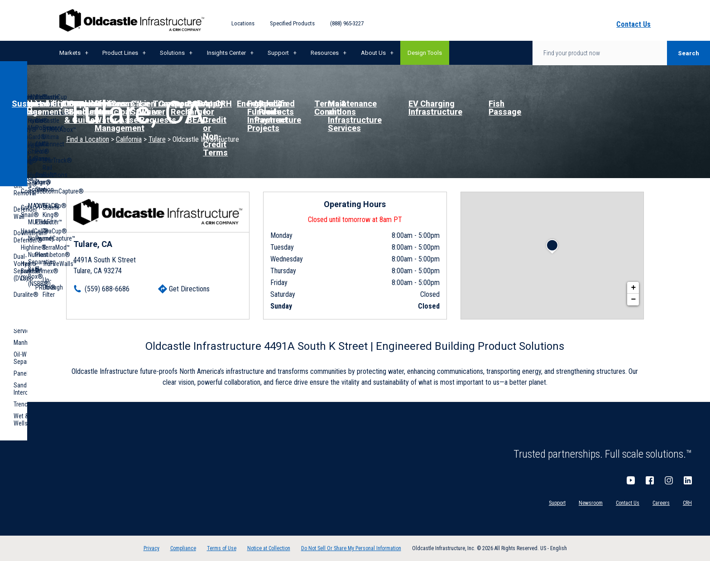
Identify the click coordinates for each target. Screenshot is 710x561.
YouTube (631, 480)
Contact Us (627, 503)
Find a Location (87, 139)
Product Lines (120, 52)
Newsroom (591, 503)
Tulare (157, 139)
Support (278, 52)
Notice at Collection (268, 548)
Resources (325, 52)
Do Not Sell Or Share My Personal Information (351, 548)
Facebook (650, 480)
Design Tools (425, 52)
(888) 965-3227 (347, 23)
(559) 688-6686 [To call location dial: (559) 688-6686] (107, 289)
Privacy (151, 548)
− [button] (633, 299)
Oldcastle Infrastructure (131, 20)
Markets (70, 52)
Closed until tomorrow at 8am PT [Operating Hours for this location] (355, 219)
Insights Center (226, 52)
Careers (661, 503)
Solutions (172, 52)
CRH (687, 503)
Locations (242, 23)
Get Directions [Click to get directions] (189, 289)
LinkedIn (688, 480)
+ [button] (633, 287)
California (129, 139)
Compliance (183, 548)
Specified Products (292, 23)
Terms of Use (221, 548)
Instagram (669, 480)
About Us (373, 52)
